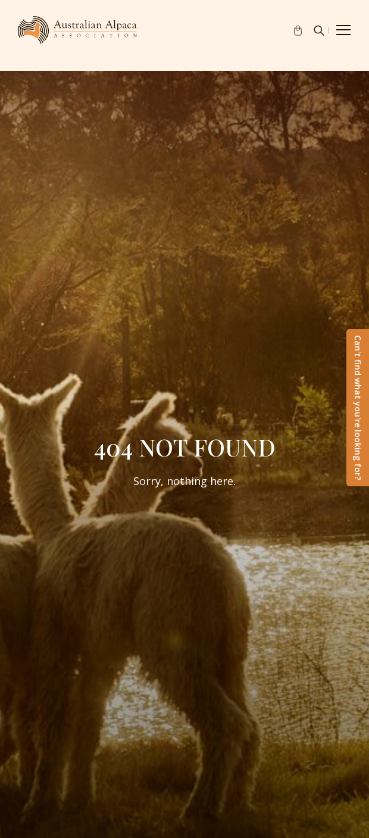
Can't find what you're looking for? (358, 407)
